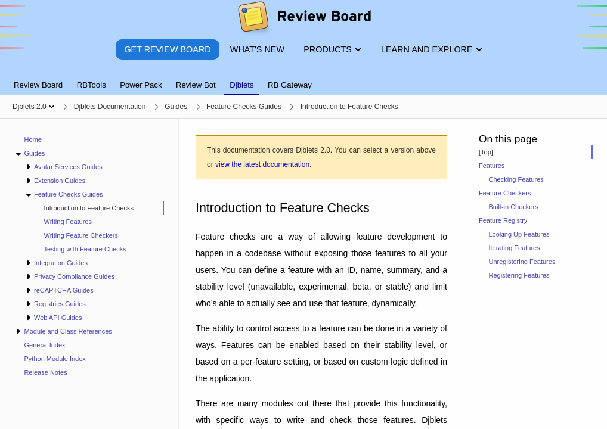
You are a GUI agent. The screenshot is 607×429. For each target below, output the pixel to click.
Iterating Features (514, 247)
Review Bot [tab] (196, 84)
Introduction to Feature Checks (89, 208)
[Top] (486, 152)
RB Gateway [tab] (290, 84)
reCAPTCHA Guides (64, 290)
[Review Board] (304, 19)
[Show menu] (51, 106)
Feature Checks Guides (68, 194)
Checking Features (516, 179)
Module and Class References (68, 331)
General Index (45, 345)
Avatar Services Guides (68, 166)
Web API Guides (58, 317)
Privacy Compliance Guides (74, 276)
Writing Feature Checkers (81, 235)
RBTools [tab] (91, 84)
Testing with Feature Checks (85, 249)
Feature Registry (503, 220)
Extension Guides (59, 180)
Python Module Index (55, 358)
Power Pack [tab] (141, 84)
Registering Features (519, 275)
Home (33, 139)
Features (491, 165)
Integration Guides (61, 262)
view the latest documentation (262, 164)
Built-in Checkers (513, 206)
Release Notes (45, 372)
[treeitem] (99, 208)
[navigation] (89, 274)
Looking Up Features (519, 234)
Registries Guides (60, 303)
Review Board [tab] (38, 84)
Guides (34, 153)
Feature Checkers (505, 193)
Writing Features (68, 221)
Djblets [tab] (241, 84)
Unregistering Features (522, 261)
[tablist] (303, 78)
